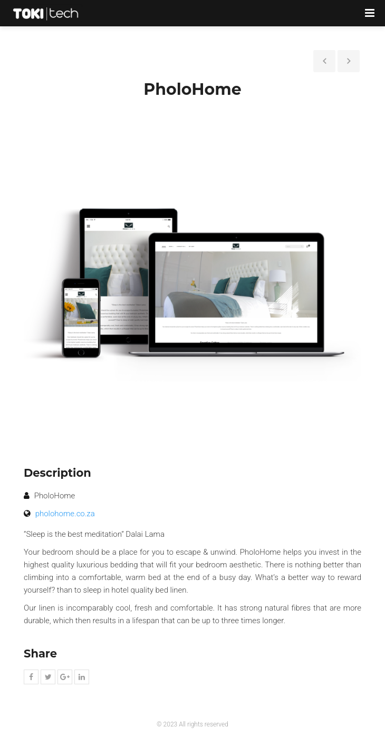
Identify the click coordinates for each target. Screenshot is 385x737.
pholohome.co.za (65, 513)
